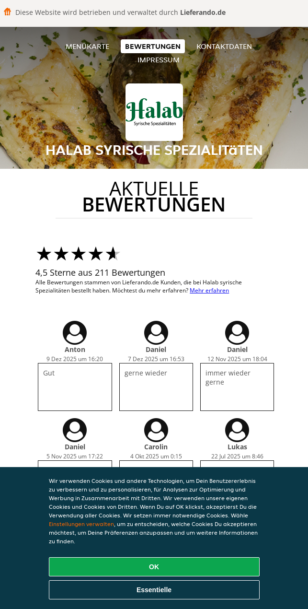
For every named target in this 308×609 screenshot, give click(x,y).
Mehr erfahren (209, 290)
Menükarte (87, 46)
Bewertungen (153, 46)
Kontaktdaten (224, 46)
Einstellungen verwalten (81, 523)
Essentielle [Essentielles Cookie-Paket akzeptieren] (154, 590)
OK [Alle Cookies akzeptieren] (154, 567)
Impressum (158, 60)
